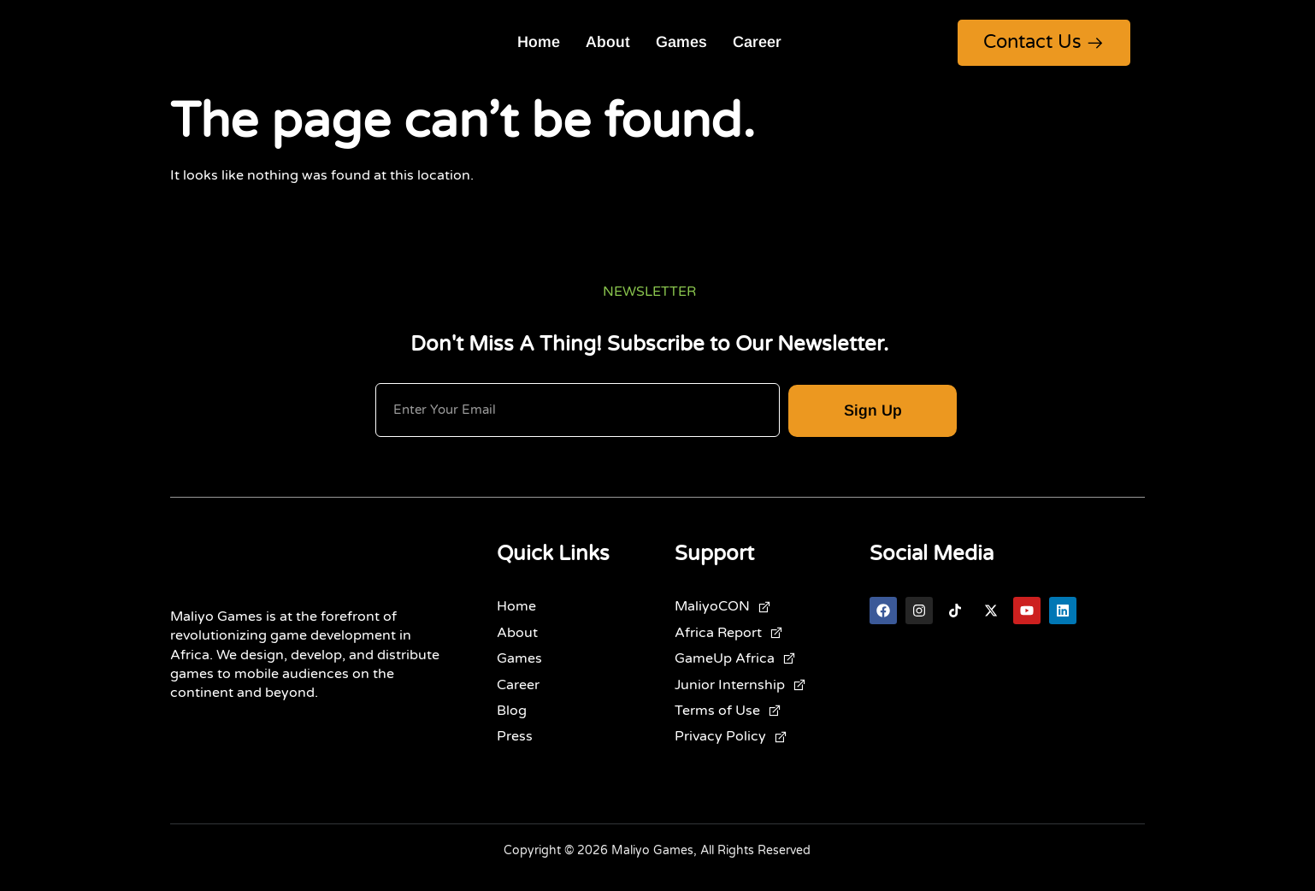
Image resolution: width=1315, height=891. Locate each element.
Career (757, 42)
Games (681, 42)
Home (538, 42)
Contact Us (1044, 42)
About (608, 42)
